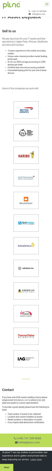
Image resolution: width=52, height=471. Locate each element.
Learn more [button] (36, 459)
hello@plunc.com (38, 14)
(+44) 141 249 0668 (39, 11)
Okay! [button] (6, 467)
